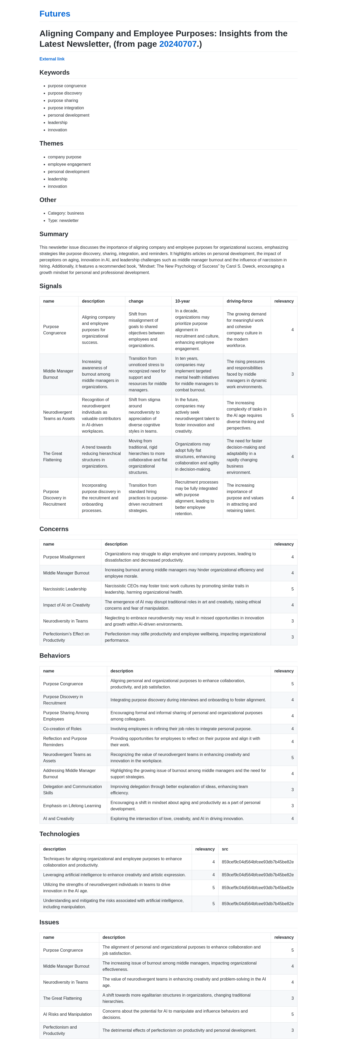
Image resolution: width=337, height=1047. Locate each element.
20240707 (178, 44)
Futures (54, 13)
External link (52, 59)
